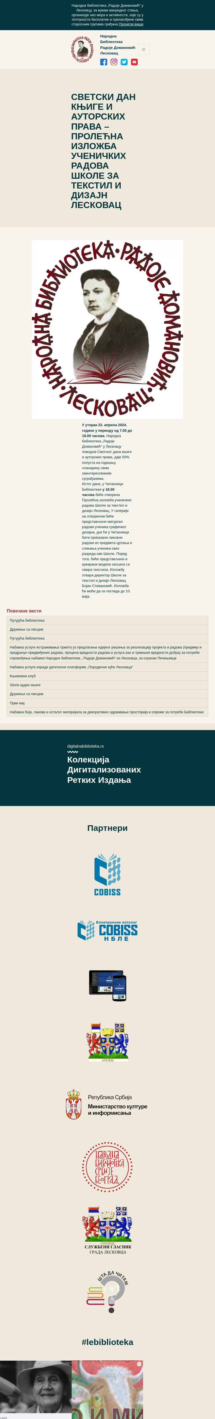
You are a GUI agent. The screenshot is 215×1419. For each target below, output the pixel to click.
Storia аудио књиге (25, 685)
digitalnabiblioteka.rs (85, 746)
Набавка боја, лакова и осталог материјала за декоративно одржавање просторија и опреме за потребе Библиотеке (107, 712)
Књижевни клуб (23, 676)
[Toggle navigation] (143, 49)
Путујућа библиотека (27, 620)
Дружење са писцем (26, 629)
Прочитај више (131, 24)
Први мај (17, 703)
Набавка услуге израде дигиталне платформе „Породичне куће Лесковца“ (71, 667)
